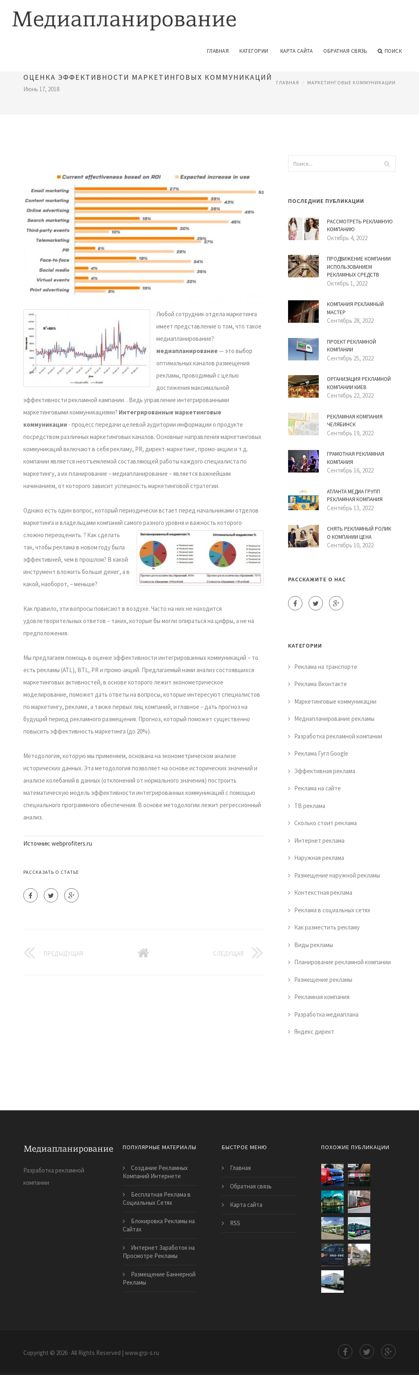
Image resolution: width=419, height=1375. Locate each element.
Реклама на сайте (317, 788)
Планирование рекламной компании (342, 961)
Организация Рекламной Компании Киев (359, 382)
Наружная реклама (319, 857)
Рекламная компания (321, 996)
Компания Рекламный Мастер (355, 307)
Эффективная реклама (324, 770)
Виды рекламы (313, 944)
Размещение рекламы (323, 979)
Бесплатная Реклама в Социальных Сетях (157, 1198)
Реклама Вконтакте (320, 683)
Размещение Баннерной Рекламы (159, 1278)
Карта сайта (296, 50)
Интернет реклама (319, 840)
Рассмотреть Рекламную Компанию (360, 225)
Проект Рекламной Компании (351, 345)
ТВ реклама (309, 805)
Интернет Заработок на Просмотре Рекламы (159, 1251)
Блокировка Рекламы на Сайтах (159, 1225)
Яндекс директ (314, 1031)
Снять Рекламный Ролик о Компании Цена (359, 532)
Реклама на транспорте (325, 666)
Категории (253, 50)
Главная (218, 50)
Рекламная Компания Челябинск (355, 420)
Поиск (390, 50)
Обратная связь (345, 50)
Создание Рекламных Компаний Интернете (155, 1171)
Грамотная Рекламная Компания (355, 457)
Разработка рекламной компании (338, 736)
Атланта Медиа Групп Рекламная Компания (355, 495)
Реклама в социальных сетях (332, 910)
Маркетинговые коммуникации (351, 82)
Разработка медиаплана (326, 1014)
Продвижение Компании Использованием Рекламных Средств (359, 266)
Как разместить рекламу (327, 927)
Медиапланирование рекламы (334, 718)
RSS (235, 1222)
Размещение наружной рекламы (337, 875)
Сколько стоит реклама (325, 822)
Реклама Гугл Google (321, 753)
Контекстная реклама (323, 892)
